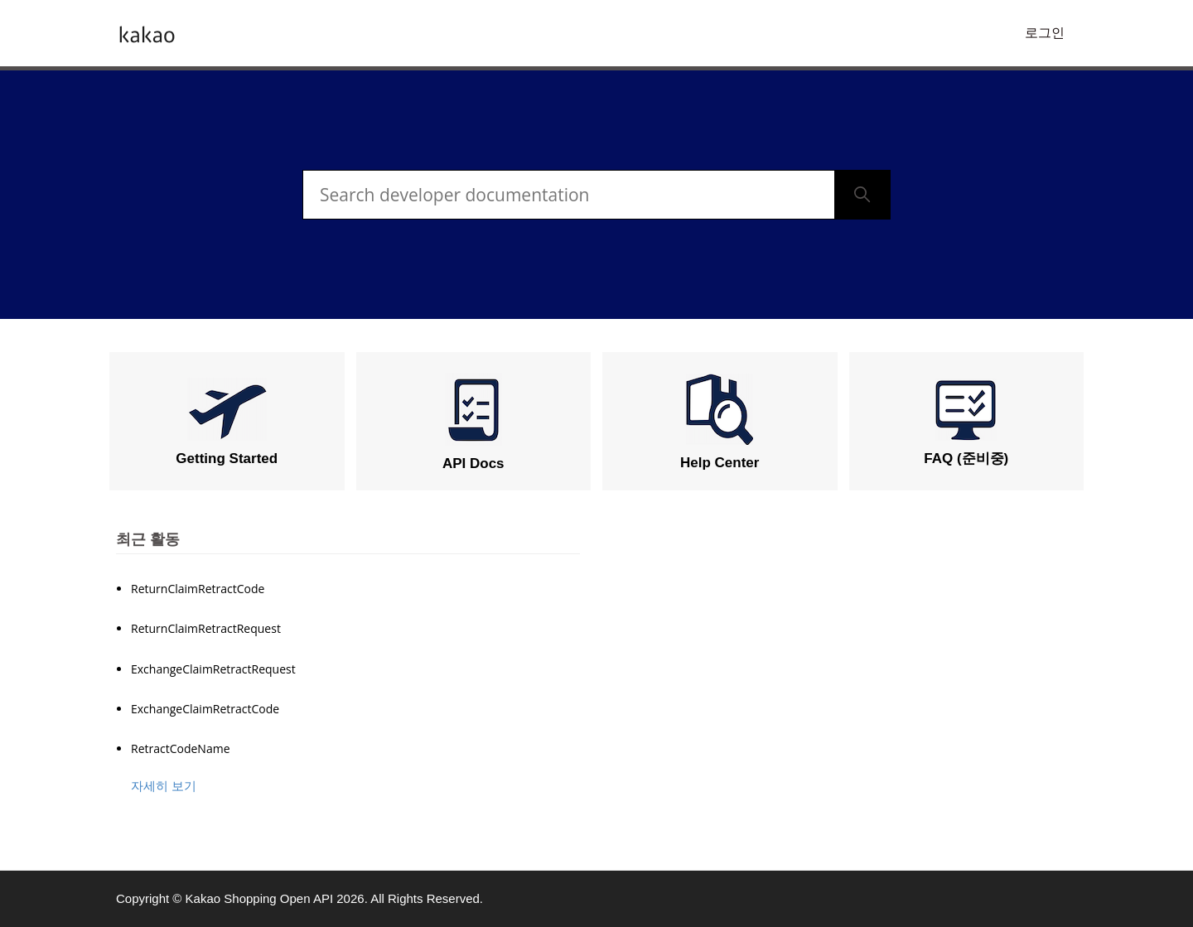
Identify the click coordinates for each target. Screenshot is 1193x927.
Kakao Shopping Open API (259, 898)
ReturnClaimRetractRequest (206, 628)
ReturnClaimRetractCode (197, 588)
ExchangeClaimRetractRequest (213, 669)
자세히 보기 (163, 785)
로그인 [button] (1045, 33)
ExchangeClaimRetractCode (205, 709)
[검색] (568, 195)
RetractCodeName (180, 748)
